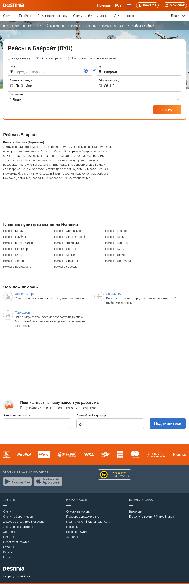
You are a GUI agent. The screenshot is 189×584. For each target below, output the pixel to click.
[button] (118, 5)
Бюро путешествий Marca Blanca (151, 516)
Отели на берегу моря (90, 16)
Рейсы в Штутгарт (66, 242)
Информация (76, 499)
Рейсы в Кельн (115, 236)
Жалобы (72, 537)
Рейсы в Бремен (65, 254)
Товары (9, 499)
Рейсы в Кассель (66, 266)
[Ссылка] (86, 71)
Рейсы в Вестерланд (17, 266)
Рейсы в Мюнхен (116, 230)
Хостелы (9, 532)
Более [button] (178, 16)
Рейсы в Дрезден (66, 260)
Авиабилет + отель (52, 16)
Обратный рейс (51, 58)
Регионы (9, 552)
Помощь (72, 526)
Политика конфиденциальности (88, 521)
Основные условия (79, 511)
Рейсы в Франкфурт (67, 230)
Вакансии (135, 511)
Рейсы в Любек (115, 254)
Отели (8, 16)
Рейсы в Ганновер (117, 242)
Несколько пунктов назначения (94, 58)
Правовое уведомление (82, 516)
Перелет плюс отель (17, 542)
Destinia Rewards (77, 532)
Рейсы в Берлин (14, 230)
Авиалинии (114, 294)
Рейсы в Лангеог (65, 249)
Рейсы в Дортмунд (118, 260)
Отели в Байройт (26, 294)
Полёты (25, 16)
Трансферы (23, 312)
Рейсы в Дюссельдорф (70, 236)
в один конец (21, 58)
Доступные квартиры (18, 526)
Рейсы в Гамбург (15, 236)
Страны (8, 547)
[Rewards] (147, 5)
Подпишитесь (167, 423)
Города (8, 557)
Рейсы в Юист (13, 254)
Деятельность (125, 16)
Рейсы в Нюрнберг (16, 249)
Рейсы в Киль (114, 249)
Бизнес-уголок (141, 499)
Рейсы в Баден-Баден (18, 242)
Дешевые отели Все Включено (24, 521)
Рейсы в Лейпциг (15, 260)
